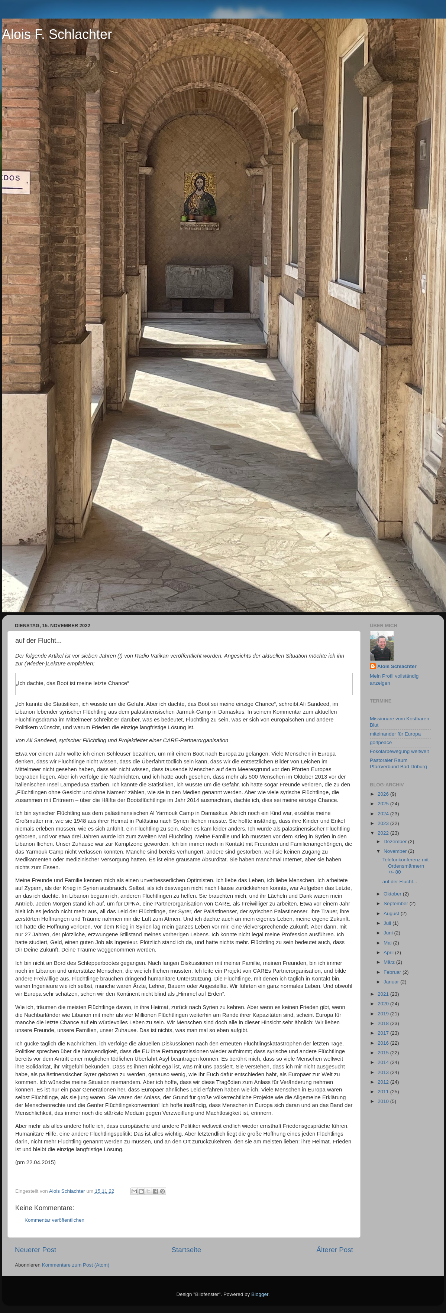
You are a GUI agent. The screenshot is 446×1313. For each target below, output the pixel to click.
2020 (384, 1003)
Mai (388, 943)
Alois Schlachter (397, 666)
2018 (384, 1023)
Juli (388, 923)
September (397, 903)
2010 (384, 1101)
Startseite (186, 1250)
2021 (384, 994)
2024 (384, 813)
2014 (384, 1062)
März (390, 962)
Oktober (393, 894)
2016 (384, 1043)
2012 (384, 1082)
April (389, 952)
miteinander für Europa (395, 734)
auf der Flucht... (399, 881)
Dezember (396, 841)
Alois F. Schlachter (57, 34)
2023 (384, 823)
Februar (393, 972)
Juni (389, 933)
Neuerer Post (35, 1250)
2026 (384, 794)
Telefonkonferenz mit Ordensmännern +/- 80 (405, 865)
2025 (384, 803)
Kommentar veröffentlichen (54, 1220)
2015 (384, 1052)
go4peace (381, 742)
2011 (384, 1091)
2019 (384, 1013)
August (392, 913)
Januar (392, 982)
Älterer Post (334, 1250)
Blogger (259, 1294)
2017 (384, 1033)
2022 (384, 833)
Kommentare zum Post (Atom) (76, 1265)
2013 (384, 1072)
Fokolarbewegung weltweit (399, 751)
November (396, 851)
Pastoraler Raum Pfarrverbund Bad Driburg (398, 763)
